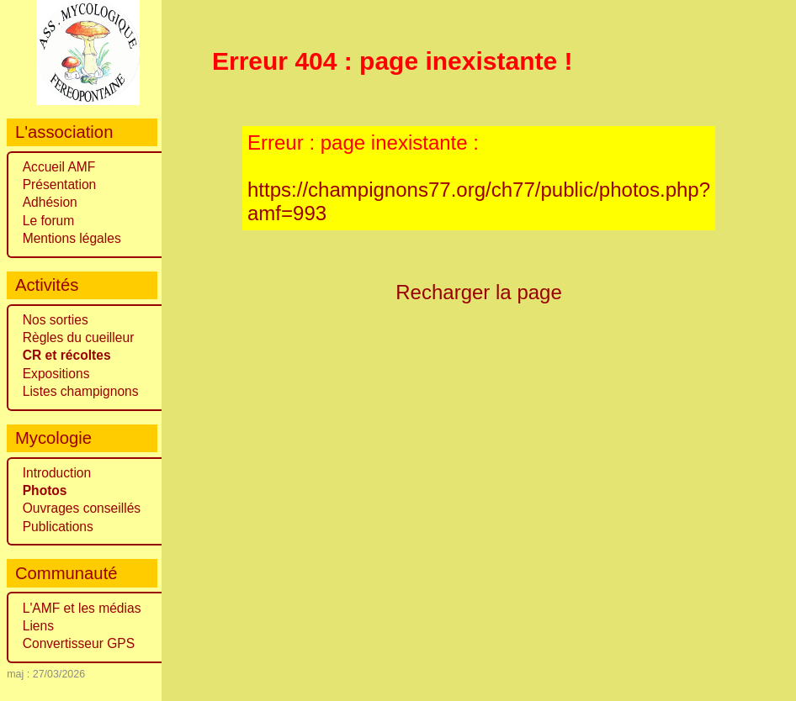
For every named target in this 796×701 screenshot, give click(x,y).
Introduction (57, 473)
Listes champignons (81, 391)
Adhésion (50, 202)
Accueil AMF (59, 167)
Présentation (60, 184)
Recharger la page (478, 292)
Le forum (49, 220)
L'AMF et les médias (82, 608)
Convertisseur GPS (79, 643)
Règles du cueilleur (79, 337)
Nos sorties (55, 320)
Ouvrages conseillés (82, 508)
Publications (58, 526)
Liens (38, 626)
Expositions (56, 373)
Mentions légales (72, 238)
